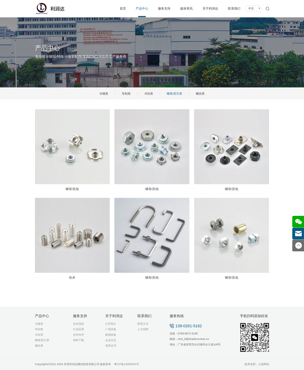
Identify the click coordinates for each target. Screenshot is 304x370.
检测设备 (110, 334)
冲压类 (148, 94)
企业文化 (110, 340)
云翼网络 (263, 364)
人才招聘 (142, 329)
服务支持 (164, 8)
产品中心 (142, 8)
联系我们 (234, 8)
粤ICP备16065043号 (126, 364)
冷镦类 (103, 94)
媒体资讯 (186, 8)
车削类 (126, 94)
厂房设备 (110, 329)
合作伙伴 (78, 334)
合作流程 (78, 323)
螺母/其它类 (174, 94)
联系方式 (142, 323)
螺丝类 (200, 94)
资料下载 (78, 340)
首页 (123, 8)
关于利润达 (210, 8)
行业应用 (78, 329)
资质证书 (110, 345)
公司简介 (110, 323)
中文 (254, 8)
